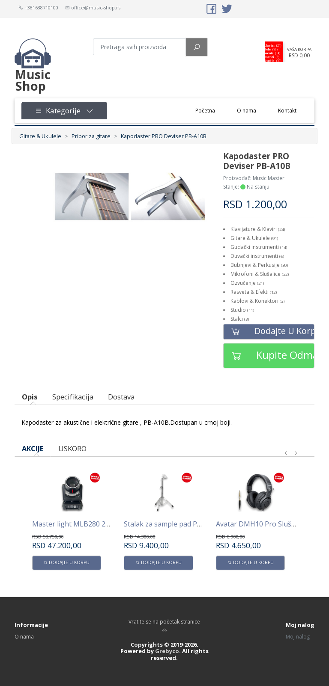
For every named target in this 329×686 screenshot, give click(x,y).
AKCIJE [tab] (33, 448)
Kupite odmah (269, 355)
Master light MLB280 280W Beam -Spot (95, 524)
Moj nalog (298, 636)
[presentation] (286, 453)
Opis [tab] (30, 397)
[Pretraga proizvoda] (139, 46)
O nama (246, 110)
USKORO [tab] (72, 448)
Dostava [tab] (121, 397)
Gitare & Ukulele (40, 136)
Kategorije (64, 110)
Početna (210, 110)
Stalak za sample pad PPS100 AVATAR (184, 524)
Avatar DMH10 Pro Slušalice (260, 524)
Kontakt (287, 110)
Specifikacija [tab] (72, 397)
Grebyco (167, 651)
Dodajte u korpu (269, 331)
